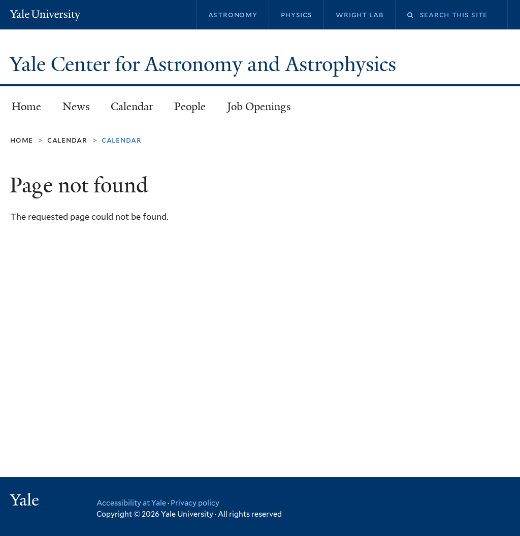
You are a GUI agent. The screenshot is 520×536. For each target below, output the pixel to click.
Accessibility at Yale (131, 502)
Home (26, 106)
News (76, 106)
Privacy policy (195, 502)
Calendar (132, 106)
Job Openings (259, 106)
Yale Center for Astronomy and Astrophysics (205, 64)
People (190, 106)
